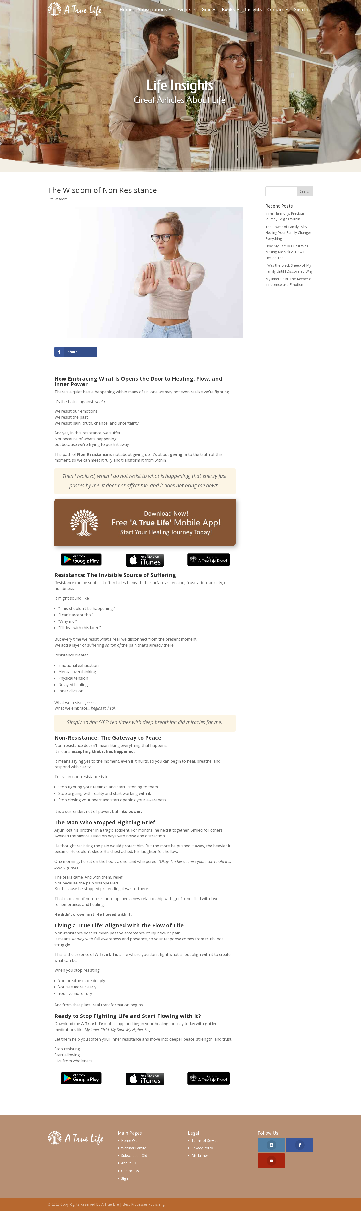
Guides (209, 9)
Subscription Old (134, 1155)
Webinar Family (133, 1148)
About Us (128, 1163)
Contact (275, 9)
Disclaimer (199, 1155)
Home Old (129, 1140)
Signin (126, 1178)
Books (228, 9)
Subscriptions (152, 9)
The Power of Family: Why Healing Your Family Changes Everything (288, 232)
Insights (253, 9)
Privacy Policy (202, 1148)
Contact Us (130, 1170)
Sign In (301, 9)
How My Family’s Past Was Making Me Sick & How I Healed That (286, 252)
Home (126, 9)
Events (184, 9)
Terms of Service (204, 1140)
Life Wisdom (58, 199)
